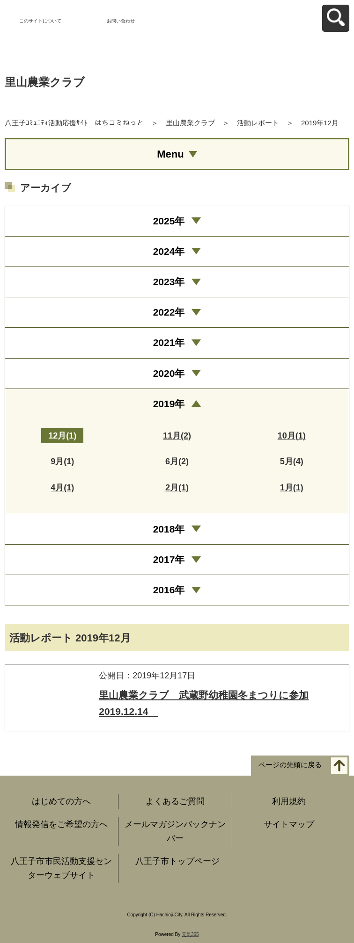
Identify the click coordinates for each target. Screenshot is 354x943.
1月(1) (291, 487)
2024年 (169, 251)
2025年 (169, 221)
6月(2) (177, 461)
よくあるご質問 (175, 801)
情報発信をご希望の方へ (61, 824)
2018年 (169, 529)
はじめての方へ (61, 801)
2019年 (169, 403)
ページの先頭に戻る (290, 765)
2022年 (169, 312)
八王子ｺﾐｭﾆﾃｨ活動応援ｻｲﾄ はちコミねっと (74, 123)
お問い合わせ (121, 20)
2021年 (169, 342)
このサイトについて (40, 20)
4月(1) (62, 487)
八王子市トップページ (177, 861)
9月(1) (62, 461)
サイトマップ (289, 824)
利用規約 (289, 801)
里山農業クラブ (190, 123)
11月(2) (177, 435)
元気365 (190, 934)
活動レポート (258, 123)
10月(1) (292, 435)
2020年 (169, 373)
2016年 (169, 589)
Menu (170, 154)
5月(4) (291, 461)
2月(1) (177, 487)
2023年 (169, 281)
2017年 (169, 559)
